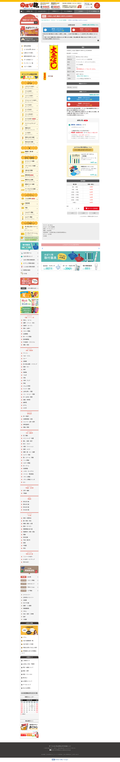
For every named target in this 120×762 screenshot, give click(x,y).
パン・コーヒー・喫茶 (29, 394)
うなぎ (25, 375)
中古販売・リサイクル (29, 342)
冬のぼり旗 (26, 509)
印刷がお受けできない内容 (29, 647)
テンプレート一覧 (27, 63)
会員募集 (25, 333)
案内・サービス (27, 526)
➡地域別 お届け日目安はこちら (90, 24)
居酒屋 (25, 361)
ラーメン (25, 353)
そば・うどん (26, 355)
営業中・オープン (27, 325)
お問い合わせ (75, 754)
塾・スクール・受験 (28, 457)
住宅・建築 (26, 490)
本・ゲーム (26, 465)
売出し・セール (27, 320)
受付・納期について (27, 667)
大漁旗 (25, 619)
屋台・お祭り (26, 328)
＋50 (93, 213)
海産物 (25, 372)
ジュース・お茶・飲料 (29, 421)
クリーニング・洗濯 (28, 438)
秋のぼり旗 (26, 507)
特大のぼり (26, 562)
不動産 (25, 493)
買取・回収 (26, 344)
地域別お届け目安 (94, 94)
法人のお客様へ (26, 688)
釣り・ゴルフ (26, 443)
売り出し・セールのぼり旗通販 (58, 20)
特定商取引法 (50, 754)
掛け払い (24, 677)
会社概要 (43, 754)
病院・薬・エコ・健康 (29, 452)
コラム (23, 637)
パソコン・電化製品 (28, 474)
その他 (24, 274)
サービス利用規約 (58, 754)
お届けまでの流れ (27, 53)
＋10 (83, 213)
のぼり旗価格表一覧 (27, 640)
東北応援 (25, 537)
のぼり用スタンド (27, 256)
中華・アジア (26, 380)
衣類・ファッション (28, 446)
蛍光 (24, 548)
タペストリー (26, 594)
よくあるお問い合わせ (28, 49)
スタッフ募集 (26, 331)
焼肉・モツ (26, 366)
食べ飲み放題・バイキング (30, 364)
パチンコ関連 (26, 476)
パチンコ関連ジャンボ (29, 479)
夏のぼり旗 (26, 504)
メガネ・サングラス (28, 471)
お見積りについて (26, 681)
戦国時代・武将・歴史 (29, 531)
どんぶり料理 (26, 386)
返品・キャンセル (26, 674)
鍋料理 (25, 402)
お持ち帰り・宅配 (27, 391)
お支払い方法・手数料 (27, 664)
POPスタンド (27, 584)
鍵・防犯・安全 (27, 520)
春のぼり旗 (26, 501)
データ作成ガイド (27, 60)
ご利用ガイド (25, 660)
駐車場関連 (26, 339)
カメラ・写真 (26, 454)
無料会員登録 (26, 46)
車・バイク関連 (27, 336)
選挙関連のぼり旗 (27, 529)
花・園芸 (25, 435)
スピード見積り (26, 67)
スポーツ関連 (26, 463)
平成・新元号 (26, 540)
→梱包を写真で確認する (82, 76)
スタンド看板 (27, 580)
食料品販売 (26, 424)
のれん (25, 611)
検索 (36, 22)
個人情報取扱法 (67, 754)
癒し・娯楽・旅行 (27, 441)
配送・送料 (25, 671)
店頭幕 (25, 600)
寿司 (24, 369)
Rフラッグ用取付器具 (27, 263)
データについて (26, 684)
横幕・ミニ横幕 (27, 605)
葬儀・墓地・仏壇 (27, 523)
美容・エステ (26, 449)
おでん (25, 405)
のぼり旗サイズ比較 (27, 644)
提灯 (24, 616)
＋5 (72, 213)
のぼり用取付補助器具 (28, 260)
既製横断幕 (26, 608)
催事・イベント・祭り (29, 323)
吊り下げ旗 (26, 603)
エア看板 (26, 591)
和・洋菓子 (26, 416)
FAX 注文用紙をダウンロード (29, 693)
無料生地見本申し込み (28, 56)
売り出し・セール (72, 87)
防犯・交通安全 (27, 518)
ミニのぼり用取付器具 (28, 267)
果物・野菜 (26, 427)
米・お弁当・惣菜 (27, 397)
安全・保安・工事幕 (28, 614)
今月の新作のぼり (29, 288)
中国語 (25, 545)
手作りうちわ (27, 587)
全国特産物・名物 (27, 419)
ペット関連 (26, 460)
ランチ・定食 (26, 388)
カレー (25, 358)
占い (24, 482)
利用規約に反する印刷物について (29, 652)
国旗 (24, 534)
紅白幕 (26, 577)
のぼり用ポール (26, 253)
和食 (24, 383)
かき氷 (25, 408)
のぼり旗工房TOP (45, 20)
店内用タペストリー (28, 597)
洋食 (24, 377)
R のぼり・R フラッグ (29, 559)
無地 (24, 542)
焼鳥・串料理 (26, 399)
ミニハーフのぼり (27, 556)
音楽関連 (25, 468)
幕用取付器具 (25, 270)
